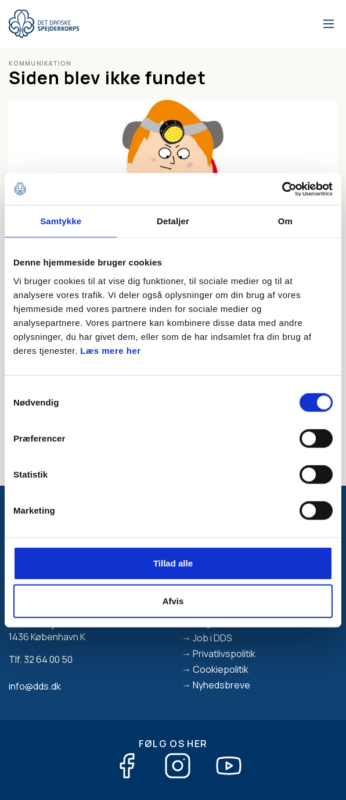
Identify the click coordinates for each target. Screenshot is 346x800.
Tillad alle (173, 563)
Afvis (173, 601)
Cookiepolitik (220, 669)
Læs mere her (110, 350)
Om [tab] (285, 221)
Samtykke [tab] (60, 221)
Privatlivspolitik (224, 653)
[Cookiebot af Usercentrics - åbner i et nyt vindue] (282, 188)
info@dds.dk (35, 686)
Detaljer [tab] (173, 221)
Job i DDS (212, 638)
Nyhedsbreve (221, 685)
